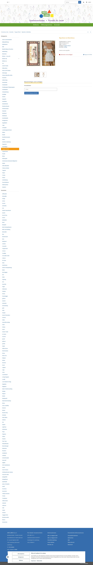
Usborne (4, 505)
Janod (3, 339)
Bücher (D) (4, 58)
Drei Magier (4, 272)
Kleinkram (4, 115)
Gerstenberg (5, 305)
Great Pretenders (6, 315)
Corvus (3, 251)
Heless (3, 327)
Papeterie (4, 144)
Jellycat (3, 341)
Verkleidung (5, 180)
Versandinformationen (73, 535)
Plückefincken (5, 443)
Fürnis (3, 293)
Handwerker (5, 89)
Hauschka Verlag (6, 322)
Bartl (3, 222)
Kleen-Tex (4, 355)
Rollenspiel (4, 158)
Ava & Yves (4, 215)
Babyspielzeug (5, 42)
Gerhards (4, 303)
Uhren (3, 177)
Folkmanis (4, 289)
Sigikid (3, 462)
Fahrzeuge (4, 72)
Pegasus (4, 434)
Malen (3, 132)
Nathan (4, 419)
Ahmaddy (4, 196)
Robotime (4, 448)
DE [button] (7, 2)
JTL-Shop (86, 563)
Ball (3, 46)
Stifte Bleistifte (5, 165)
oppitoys (4, 427)
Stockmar (4, 488)
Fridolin (4, 291)
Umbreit (4, 503)
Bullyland (4, 241)
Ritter (3, 156)
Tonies (3, 175)
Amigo (3, 198)
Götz (3, 310)
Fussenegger (5, 296)
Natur (3, 139)
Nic (3, 422)
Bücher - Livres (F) (6, 56)
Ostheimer (4, 429)
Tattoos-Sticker (5, 168)
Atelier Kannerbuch (6, 210)
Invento (4, 336)
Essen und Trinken (6, 70)
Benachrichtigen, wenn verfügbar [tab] (33, 81)
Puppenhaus (5, 151)
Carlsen (4, 243)
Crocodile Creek (5, 255)
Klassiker (4, 111)
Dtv (3, 274)
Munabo (4, 415)
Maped (3, 393)
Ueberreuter (5, 500)
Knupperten (5, 120)
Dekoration (4, 68)
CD (3, 63)
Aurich (3, 212)
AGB (69, 540)
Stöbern (36, 25)
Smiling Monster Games (7, 472)
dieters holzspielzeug (7, 267)
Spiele (3, 163)
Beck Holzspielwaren (6, 227)
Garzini (3, 300)
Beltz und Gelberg (6, 229)
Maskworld (4, 398)
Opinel (3, 424)
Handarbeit (4, 84)
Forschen (4, 77)
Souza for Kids (5, 474)
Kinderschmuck (5, 106)
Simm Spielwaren (6, 465)
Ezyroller (4, 284)
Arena (3, 201)
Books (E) (4, 53)
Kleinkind (4, 113)
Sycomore (4, 491)
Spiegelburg (5, 479)
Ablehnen (21, 560)
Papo (3, 431)
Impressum (70, 544)
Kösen (3, 360)
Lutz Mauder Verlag (6, 381)
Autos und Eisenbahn (7, 39)
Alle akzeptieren (21, 553)
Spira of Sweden (5, 484)
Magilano (4, 386)
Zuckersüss (4, 522)
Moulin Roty (5, 412)
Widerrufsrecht (71, 542)
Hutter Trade (5, 331)
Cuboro (4, 258)
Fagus (3, 286)
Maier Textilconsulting (7, 388)
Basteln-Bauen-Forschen (7, 49)
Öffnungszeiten (46, 25)
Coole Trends (5, 65)
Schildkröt (4, 453)
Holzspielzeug (5, 92)
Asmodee (4, 205)
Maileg (3, 391)
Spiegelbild (4, 476)
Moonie (4, 408)
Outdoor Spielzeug (6, 141)
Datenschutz (70, 537)
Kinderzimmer (5, 108)
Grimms (4, 317)
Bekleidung (4, 51)
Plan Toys (4, 441)
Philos (3, 436)
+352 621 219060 (13, 549)
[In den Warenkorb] (25, 36)
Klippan (4, 358)
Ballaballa (4, 220)
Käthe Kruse (5, 348)
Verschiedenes (5, 182)
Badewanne (4, 44)
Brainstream (5, 236)
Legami (3, 367)
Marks (3, 396)
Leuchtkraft (4, 374)
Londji (3, 379)
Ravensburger (5, 446)
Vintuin (4, 512)
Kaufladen (4, 101)
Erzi (3, 281)
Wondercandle (5, 517)
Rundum (4, 450)
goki (3, 308)
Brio (3, 239)
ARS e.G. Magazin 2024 (52, 535)
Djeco (3, 270)
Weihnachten (5, 184)
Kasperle (4, 99)
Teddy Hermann (5, 493)
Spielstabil (4, 481)
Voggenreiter (5, 515)
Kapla (3, 346)
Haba (3, 319)
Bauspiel (4, 224)
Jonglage (4, 94)
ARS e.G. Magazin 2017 (52, 537)
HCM (3, 324)
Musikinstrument (6, 137)
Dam (3, 262)
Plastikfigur (4, 146)
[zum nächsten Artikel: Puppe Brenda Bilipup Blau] (88, 32)
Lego (3, 125)
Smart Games (5, 469)
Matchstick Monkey (6, 400)
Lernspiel (4, 127)
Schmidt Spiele (5, 457)
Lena (3, 372)
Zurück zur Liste (5, 32)
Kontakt (57, 25)
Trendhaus (4, 498)
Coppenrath (5, 248)
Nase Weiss (4, 417)
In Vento (4, 334)
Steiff (3, 486)
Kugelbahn (4, 122)
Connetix (4, 246)
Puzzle (3, 153)
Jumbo (3, 343)
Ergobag (4, 279)
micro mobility (5, 405)
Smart (3, 467)
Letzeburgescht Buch (7, 130)
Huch (3, 329)
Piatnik (3, 438)
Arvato (3, 203)
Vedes (3, 510)
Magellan (4, 384)
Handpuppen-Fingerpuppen (8, 87)
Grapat (3, 312)
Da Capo (4, 260)
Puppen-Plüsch (67, 45)
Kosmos (4, 362)
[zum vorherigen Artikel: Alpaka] (90, 32)
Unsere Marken (51, 542)
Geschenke (4, 82)
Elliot (3, 277)
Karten (3, 96)
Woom (3, 519)
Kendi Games (5, 350)
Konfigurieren (21, 557)
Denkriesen (4, 265)
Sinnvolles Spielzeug (52, 540)
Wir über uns (50, 544)
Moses (3, 410)
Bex (3, 234)
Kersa (3, 353)
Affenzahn (4, 193)
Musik (3, 134)
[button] (83, 2)
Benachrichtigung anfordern (31, 93)
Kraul (3, 365)
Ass (3, 208)
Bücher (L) (4, 61)
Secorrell (4, 460)
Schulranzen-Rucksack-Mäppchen (9, 161)
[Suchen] (71, 2)
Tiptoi (3, 172)
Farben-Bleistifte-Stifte (7, 75)
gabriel (3, 298)
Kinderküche (5, 103)
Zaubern (4, 187)
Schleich (4, 455)
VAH (3, 507)
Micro (3, 403)
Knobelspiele (5, 118)
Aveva (3, 217)
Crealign (4, 253)
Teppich (4, 170)
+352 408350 (11, 547)
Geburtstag (4, 80)
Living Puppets (5, 377)
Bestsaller (4, 231)
